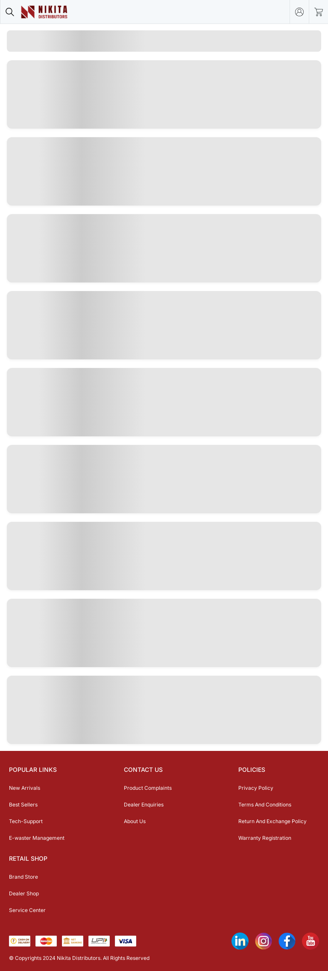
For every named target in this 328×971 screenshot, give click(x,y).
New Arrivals (24, 788)
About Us (135, 821)
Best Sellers (23, 804)
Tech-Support (26, 821)
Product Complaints (148, 788)
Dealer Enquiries (144, 804)
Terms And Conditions (264, 804)
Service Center (27, 910)
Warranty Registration (264, 838)
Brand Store (23, 877)
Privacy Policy (255, 788)
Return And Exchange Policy (272, 821)
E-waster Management (36, 838)
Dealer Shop (24, 893)
